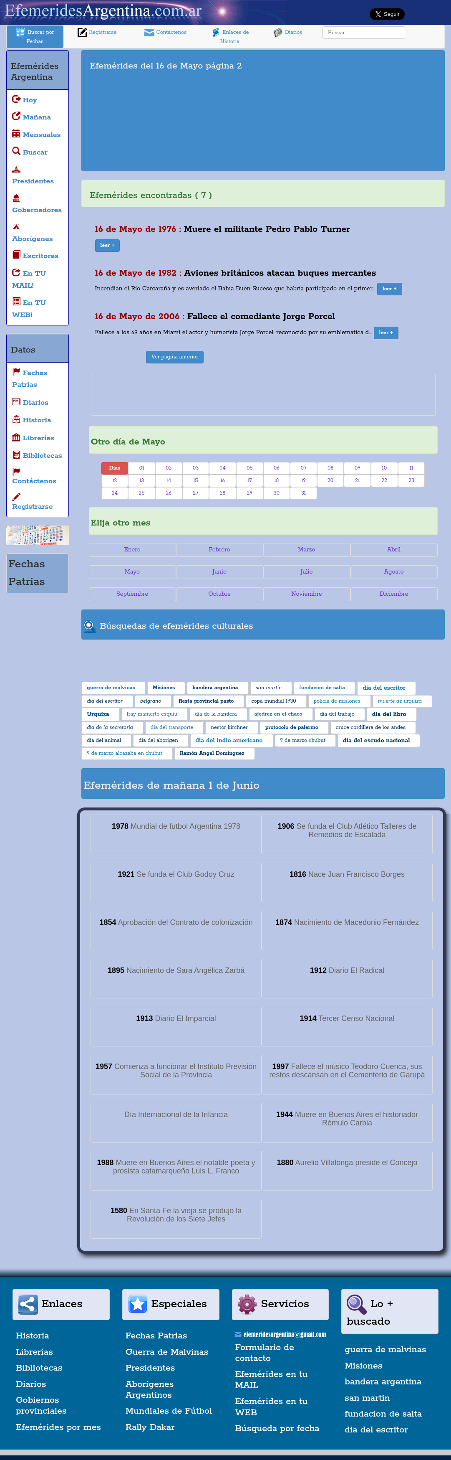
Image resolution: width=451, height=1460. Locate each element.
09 (357, 468)
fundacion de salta (383, 1414)
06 (277, 468)
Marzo (306, 550)
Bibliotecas (39, 1368)
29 (249, 493)
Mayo (132, 572)
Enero (132, 550)
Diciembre (393, 594)
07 (304, 468)
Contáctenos (165, 32)
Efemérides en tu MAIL (271, 1380)
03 (196, 468)
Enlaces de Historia (230, 36)
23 (411, 480)
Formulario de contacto (264, 1353)
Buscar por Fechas (35, 36)
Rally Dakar (150, 1427)
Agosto (394, 572)
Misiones (363, 1366)
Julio (306, 572)
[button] (107, 245)
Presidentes (150, 1368)
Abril (394, 550)
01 (141, 468)
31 (303, 493)
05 (250, 468)
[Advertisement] (360, 110)
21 (357, 480)
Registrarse (96, 33)
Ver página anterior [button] (174, 357)
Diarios (287, 33)
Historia (32, 1336)
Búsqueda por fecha (277, 1429)
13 (141, 480)
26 (168, 493)
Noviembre (306, 594)
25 (142, 493)
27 (195, 493)
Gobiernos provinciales (41, 1405)
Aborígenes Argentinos (150, 1390)
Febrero (219, 550)
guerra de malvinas (385, 1350)
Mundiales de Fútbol (169, 1411)
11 (411, 468)
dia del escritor (376, 1430)
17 (249, 480)
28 (223, 493)
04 (222, 468)
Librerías (34, 1352)
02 (168, 468)
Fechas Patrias (156, 1336)
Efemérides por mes (58, 1427)
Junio (219, 572)
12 (114, 480)
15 (195, 480)
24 (115, 493)
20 (330, 480)
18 (276, 480)
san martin (367, 1398)
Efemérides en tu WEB (271, 1407)
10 (384, 468)
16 (222, 480)
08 (330, 468)
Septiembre (132, 594)
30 (277, 493)
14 (168, 480)
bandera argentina (383, 1382)
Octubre (219, 594)
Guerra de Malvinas (167, 1352)
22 (385, 480)
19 (303, 480)
